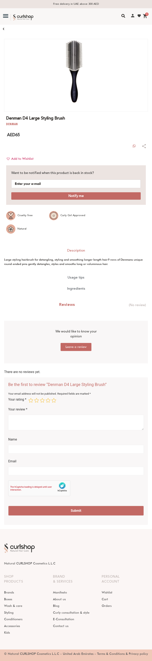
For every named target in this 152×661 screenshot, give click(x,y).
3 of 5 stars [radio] (42, 400)
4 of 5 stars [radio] (48, 400)
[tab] (76, 250)
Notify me (76, 196)
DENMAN (12, 124)
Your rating (17, 399)
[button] (19, 158)
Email (12, 461)
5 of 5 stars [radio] (53, 400)
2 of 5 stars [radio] (36, 400)
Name (12, 439)
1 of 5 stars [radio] (30, 400)
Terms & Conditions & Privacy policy (122, 654)
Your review (17, 409)
